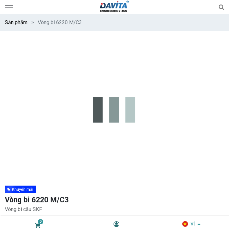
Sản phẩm (16, 22)
